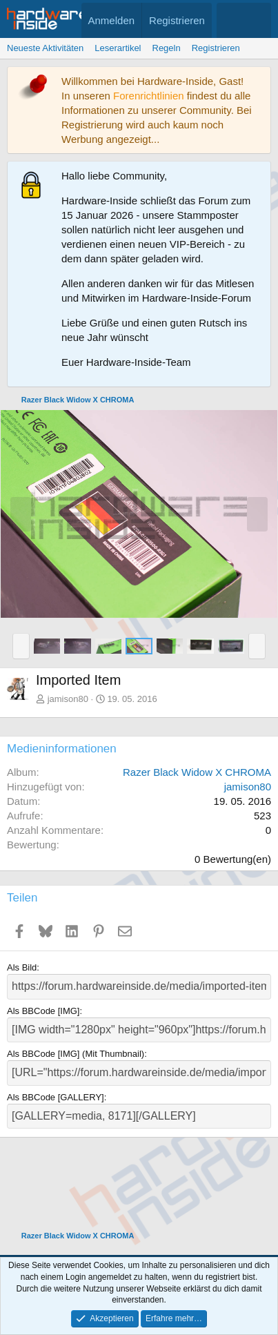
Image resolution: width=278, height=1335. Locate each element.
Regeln (166, 48)
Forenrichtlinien (148, 95)
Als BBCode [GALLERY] (55, 1097)
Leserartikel (118, 48)
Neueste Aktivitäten (45, 48)
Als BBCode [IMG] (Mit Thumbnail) (75, 1054)
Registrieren (216, 48)
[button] (21, 646)
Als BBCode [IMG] (43, 1011)
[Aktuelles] (230, 20)
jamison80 (68, 699)
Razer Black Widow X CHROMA (197, 772)
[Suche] (257, 20)
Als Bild (22, 967)
